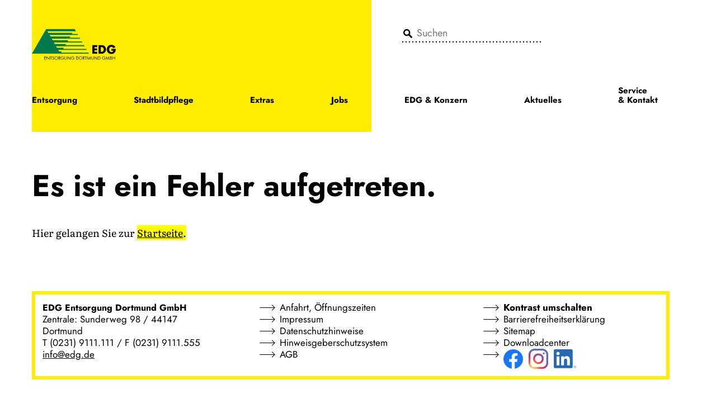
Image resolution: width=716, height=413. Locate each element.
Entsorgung (54, 101)
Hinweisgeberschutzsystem (334, 342)
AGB (289, 354)
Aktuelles (543, 101)
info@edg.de (69, 354)
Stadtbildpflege (164, 101)
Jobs (339, 101)
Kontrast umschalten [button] (547, 307)
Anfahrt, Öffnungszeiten (328, 307)
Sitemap (519, 331)
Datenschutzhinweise (322, 331)
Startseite (160, 232)
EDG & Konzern (436, 101)
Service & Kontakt (638, 96)
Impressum (301, 319)
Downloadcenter (536, 342)
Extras (262, 101)
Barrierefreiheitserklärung (554, 319)
